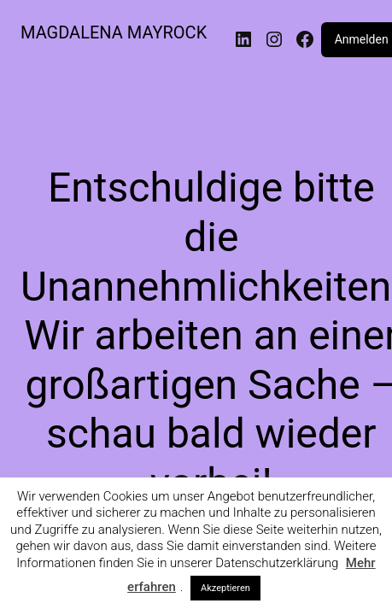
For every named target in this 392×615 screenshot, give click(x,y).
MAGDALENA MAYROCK (113, 32)
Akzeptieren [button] (225, 588)
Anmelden (362, 39)
